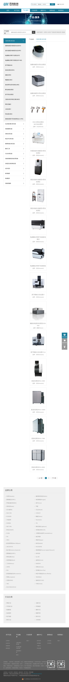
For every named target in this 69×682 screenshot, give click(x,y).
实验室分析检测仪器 (28, 661)
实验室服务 (8, 183)
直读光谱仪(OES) (9, 70)
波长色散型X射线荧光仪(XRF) (13, 50)
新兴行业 (38, 616)
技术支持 (39, 640)
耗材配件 (7, 178)
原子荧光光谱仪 (9, 94)
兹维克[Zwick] (39, 560)
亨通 (37, 506)
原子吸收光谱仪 (28, 663)
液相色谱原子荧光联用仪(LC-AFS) (14, 119)
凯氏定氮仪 (8, 104)
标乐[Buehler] (39, 543)
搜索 (52, 4)
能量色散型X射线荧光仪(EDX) (13, 45)
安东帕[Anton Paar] (40, 570)
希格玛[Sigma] (39, 540)
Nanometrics (39, 519)
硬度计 (42, 665)
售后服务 (39, 643)
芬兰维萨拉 (9, 509)
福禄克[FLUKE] (40, 580)
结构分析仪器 (8, 133)
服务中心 (43, 10)
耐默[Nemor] (39, 516)
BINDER (38, 553)
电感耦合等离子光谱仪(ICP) (12, 55)
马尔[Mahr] (38, 577)
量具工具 (7, 148)
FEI (7, 536)
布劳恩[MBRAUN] (40, 530)
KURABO (8, 516)
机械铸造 (8, 609)
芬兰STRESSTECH (11, 587)
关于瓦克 (16, 10)
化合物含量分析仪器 (10, 123)
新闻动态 (52, 10)
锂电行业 (8, 603)
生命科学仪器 (37, 661)
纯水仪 (20, 667)
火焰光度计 (8, 109)
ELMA (8, 533)
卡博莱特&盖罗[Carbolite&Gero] (44, 533)
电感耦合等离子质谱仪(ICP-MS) (13, 60)
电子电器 (8, 616)
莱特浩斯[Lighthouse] (41, 526)
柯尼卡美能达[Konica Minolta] (43, 573)
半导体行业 (9, 606)
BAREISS (38, 563)
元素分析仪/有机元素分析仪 (12, 99)
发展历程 (8, 645)
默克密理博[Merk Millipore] (13, 543)
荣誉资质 (8, 648)
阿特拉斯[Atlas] (10, 556)
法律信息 (5, 672)
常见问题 (39, 648)
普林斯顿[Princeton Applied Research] (45, 550)
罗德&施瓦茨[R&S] (11, 503)
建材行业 (38, 609)
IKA (7, 570)
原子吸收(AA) (8, 65)
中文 (60, 4)
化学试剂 (7, 168)
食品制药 (8, 613)
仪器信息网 (16, 661)
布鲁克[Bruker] (10, 506)
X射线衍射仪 (9, 665)
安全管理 (11, 672)
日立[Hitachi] (39, 509)
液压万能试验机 (36, 665)
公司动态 (49, 640)
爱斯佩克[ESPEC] (10, 499)
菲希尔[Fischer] (40, 567)
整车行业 (8, 619)
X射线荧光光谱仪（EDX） (17, 663)
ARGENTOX (9, 546)
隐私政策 (21, 672)
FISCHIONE (39, 546)
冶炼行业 (38, 603)
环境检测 (38, 606)
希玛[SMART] (10, 530)
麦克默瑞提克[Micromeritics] (13, 573)
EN (63, 4)
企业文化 (8, 643)
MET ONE (9, 526)
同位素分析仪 (8, 114)
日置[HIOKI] (9, 580)
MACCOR (9, 513)
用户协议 (26, 672)
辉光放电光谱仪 (9, 89)
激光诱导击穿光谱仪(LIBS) (12, 84)
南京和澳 (38, 536)
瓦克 (22, 661)
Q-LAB (37, 556)
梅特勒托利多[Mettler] (41, 496)
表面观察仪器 (8, 128)
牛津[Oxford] (39, 583)
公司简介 (8, 640)
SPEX (7, 540)
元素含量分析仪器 (10, 40)
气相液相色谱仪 (27, 667)
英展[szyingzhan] (10, 577)
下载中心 (39, 645)
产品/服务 (25, 10)
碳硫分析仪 (8, 75)
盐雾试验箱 (8, 667)
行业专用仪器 (8, 153)
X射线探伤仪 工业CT (18, 665)
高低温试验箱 (15, 667)
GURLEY (38, 513)
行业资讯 (49, 643)
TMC (7, 583)
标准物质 (7, 173)
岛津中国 (11, 661)
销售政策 (16, 672)
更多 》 (17, 654)
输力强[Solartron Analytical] (13, 550)
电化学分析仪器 (9, 138)
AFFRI (8, 567)
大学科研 (38, 619)
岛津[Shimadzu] (10, 496)
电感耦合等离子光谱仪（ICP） (40, 663)
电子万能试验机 (28, 665)
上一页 (40, 478)
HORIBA (8, 523)
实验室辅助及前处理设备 (11, 158)
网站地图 (31, 672)
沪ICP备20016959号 (36, 673)
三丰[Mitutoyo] (10, 563)
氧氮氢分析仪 (8, 79)
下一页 (54, 478)
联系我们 (61, 10)
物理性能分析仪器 (10, 143)
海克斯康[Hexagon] (41, 499)
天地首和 (8, 519)
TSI (37, 523)
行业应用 (34, 10)
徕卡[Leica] (38, 503)
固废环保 (38, 613)
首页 (8, 10)
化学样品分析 (45, 661)
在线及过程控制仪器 (10, 163)
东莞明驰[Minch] (10, 560)
